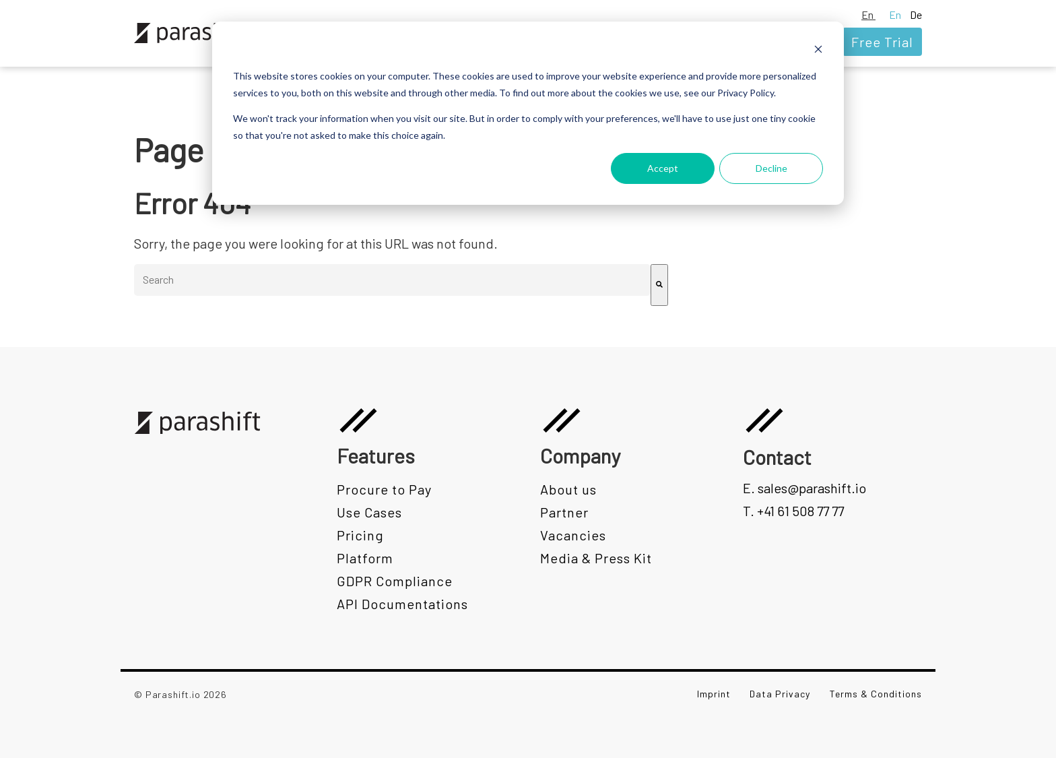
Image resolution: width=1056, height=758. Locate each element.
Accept (662, 168)
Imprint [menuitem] (714, 693)
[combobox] (392, 280)
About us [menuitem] (568, 489)
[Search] (659, 285)
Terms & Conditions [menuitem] (876, 693)
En (868, 14)
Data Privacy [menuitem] (780, 693)
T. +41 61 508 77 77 (793, 511)
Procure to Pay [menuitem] (384, 489)
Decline (771, 168)
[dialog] (528, 113)
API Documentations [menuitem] (402, 604)
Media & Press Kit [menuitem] (596, 558)
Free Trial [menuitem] (882, 42)
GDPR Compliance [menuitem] (395, 581)
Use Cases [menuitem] (369, 512)
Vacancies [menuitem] (573, 535)
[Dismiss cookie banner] (818, 50)
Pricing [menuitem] (360, 535)
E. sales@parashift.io (804, 488)
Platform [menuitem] (365, 558)
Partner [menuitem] (564, 512)
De (916, 14)
